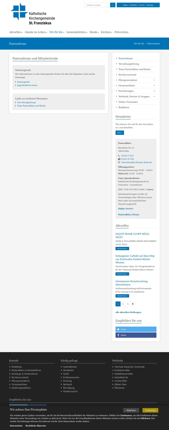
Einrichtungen (126, 90)
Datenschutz (16, 425)
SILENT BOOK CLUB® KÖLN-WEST (133, 235)
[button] (136, 329)
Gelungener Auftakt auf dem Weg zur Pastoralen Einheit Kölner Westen (135, 259)
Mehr (119, 133)
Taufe (65, 374)
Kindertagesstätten (20, 388)
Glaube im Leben (35, 32)
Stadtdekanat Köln (122, 374)
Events (142, 5)
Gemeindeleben (76, 32)
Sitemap (150, 5)
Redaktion (124, 107)
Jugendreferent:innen (26, 85)
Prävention (121, 32)
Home (125, 5)
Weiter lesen (121, 249)
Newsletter (67, 370)
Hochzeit (66, 384)
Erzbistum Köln (121, 370)
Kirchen (106, 32)
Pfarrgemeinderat (128, 80)
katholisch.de (120, 377)
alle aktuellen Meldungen (128, 312)
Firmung (66, 381)
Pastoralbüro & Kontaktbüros (25, 370)
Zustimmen (151, 410)
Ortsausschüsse (127, 85)
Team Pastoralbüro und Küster (30, 105)
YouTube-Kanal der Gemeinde (128, 367)
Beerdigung (68, 388)
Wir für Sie (55, 32)
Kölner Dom (119, 384)
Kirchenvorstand (127, 74)
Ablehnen (132, 410)
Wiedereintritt (69, 391)
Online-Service (125, 208)
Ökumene (118, 388)
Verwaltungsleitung (25, 102)
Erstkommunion (70, 377)
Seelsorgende (22, 82)
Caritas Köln (119, 381)
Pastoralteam (153, 43)
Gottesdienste (69, 367)
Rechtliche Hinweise (36, 425)
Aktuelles (133, 5)
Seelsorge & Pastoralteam (23, 374)
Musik (93, 32)
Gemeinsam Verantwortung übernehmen (132, 282)
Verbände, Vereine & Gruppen (134, 96)
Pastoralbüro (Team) (128, 214)
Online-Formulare (128, 101)
